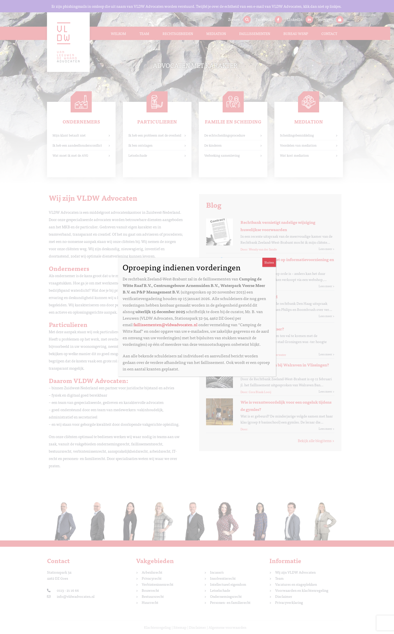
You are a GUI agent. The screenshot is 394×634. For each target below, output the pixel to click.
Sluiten (269, 262)
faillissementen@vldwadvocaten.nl (165, 324)
